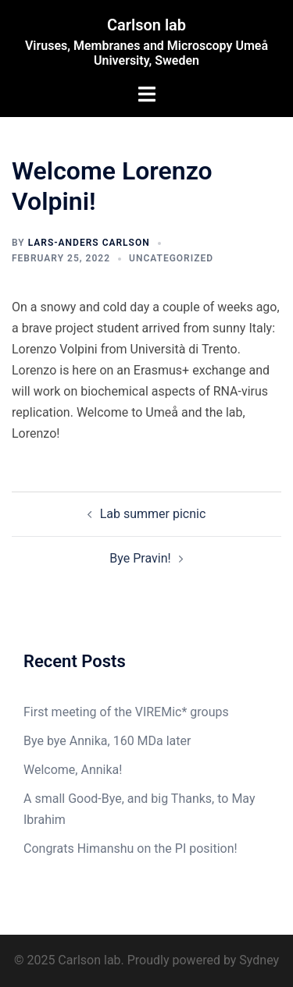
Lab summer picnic (153, 513)
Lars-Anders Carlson (89, 242)
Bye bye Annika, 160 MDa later (107, 740)
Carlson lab (146, 25)
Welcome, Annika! (72, 769)
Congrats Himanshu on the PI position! (130, 848)
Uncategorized (171, 258)
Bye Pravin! (139, 558)
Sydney (259, 960)
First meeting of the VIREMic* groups (126, 712)
